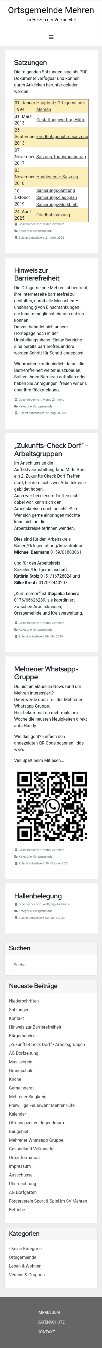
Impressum (49, 1312)
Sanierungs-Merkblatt (57, 204)
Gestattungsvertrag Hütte (60, 119)
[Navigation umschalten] (51, 37)
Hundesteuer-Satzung (57, 176)
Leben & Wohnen (25, 1266)
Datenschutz (51, 1322)
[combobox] (36, 965)
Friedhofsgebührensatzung (62, 136)
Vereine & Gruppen (27, 1274)
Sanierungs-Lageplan (56, 197)
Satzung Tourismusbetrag (61, 156)
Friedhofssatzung (53, 214)
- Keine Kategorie (25, 1248)
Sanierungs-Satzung (55, 190)
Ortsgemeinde (22, 1257)
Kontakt (46, 1332)
